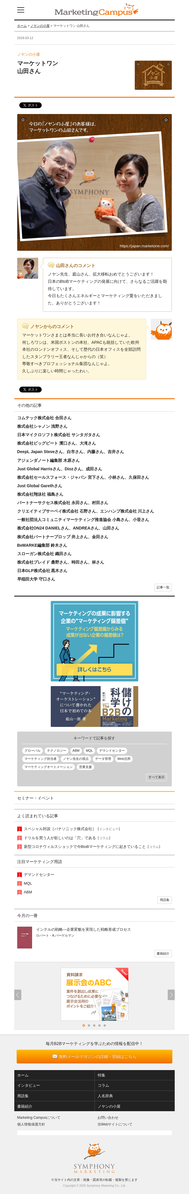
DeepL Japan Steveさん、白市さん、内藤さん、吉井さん (70, 451)
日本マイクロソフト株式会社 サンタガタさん (58, 434)
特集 (101, 1075)
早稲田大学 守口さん (36, 579)
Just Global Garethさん (39, 485)
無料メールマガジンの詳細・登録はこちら (97, 1056)
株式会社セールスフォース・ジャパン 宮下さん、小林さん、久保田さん (83, 477)
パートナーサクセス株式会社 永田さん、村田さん (62, 502)
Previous (17, 995)
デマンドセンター (112, 750)
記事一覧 (163, 587)
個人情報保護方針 (31, 1124)
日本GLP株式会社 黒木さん (42, 570)
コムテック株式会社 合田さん (44, 417)
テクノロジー (56, 750)
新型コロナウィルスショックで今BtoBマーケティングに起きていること (93, 846)
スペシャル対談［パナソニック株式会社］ (73, 829)
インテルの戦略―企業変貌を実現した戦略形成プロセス (83, 929)
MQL (89, 750)
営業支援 (85, 767)
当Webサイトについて (114, 1124)
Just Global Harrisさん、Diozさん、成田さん (59, 469)
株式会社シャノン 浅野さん (42, 426)
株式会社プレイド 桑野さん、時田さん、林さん (60, 562)
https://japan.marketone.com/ (144, 246)
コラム (103, 1085)
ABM (76, 750)
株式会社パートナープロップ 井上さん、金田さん (62, 536)
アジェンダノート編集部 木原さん (48, 460)
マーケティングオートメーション (48, 767)
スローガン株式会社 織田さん (44, 553)
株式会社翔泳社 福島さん (40, 494)
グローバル (32, 750)
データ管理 (103, 758)
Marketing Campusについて (39, 1118)
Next (171, 995)
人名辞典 (105, 1096)
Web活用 (124, 758)
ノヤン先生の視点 (76, 758)
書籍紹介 (163, 953)
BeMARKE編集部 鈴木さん (42, 545)
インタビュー (28, 1085)
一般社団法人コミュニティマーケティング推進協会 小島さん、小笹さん (83, 519)
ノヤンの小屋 (40, 25)
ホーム (22, 25)
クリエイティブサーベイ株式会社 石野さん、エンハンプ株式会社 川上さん (85, 511)
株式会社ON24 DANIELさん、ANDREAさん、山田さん (68, 528)
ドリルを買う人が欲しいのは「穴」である (68, 838)
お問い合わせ (107, 1118)
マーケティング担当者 (40, 758)
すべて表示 (156, 777)
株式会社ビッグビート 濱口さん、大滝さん (56, 443)
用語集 (164, 900)
